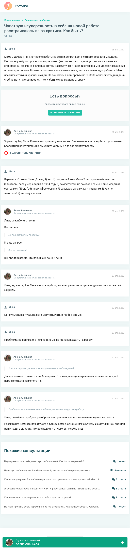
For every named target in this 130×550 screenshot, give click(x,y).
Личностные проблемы (37, 20)
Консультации (12, 20)
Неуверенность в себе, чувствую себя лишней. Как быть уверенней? (44, 461)
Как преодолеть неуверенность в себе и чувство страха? (37, 497)
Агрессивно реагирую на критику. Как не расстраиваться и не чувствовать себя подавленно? (52, 488)
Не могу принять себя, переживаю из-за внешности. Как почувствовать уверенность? (52, 506)
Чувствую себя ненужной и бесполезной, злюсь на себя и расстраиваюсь (47, 470)
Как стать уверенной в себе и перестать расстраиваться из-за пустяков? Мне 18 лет (52, 479)
